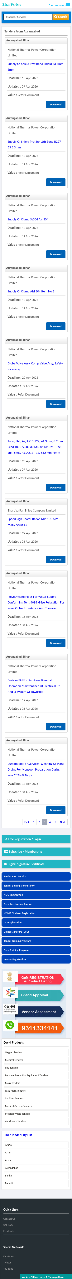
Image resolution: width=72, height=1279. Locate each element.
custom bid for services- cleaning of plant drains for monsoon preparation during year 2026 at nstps (36, 769)
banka (8, 1175)
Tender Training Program (17, 941)
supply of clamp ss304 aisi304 (28, 219)
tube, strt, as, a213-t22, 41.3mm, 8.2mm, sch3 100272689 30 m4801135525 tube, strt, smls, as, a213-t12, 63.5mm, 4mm (36, 447)
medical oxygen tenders (18, 1106)
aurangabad (11, 1168)
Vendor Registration (15, 959)
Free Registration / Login (22, 839)
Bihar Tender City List (18, 1135)
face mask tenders (15, 1090)
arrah (8, 1152)
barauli (9, 1183)
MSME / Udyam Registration (20, 913)
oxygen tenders (13, 1052)
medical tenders (14, 1060)
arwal (8, 1160)
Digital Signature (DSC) (16, 931)
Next (62, 822)
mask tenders (12, 1083)
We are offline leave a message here (43, 1277)
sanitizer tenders (14, 1098)
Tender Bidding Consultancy (19, 885)
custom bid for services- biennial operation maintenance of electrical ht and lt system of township (34, 686)
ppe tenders (11, 1067)
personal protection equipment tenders (26, 1075)
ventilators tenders (15, 1121)
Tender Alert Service (15, 876)
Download (56, 104)
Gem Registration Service (18, 904)
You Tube (8, 1268)
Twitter (7, 1262)
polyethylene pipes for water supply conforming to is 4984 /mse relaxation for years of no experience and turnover (36, 602)
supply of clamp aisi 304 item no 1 (31, 291)
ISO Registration (13, 922)
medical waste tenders (17, 1113)
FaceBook (8, 1256)
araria (8, 1145)
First (26, 822)
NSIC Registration (13, 895)
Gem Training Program (16, 950)
